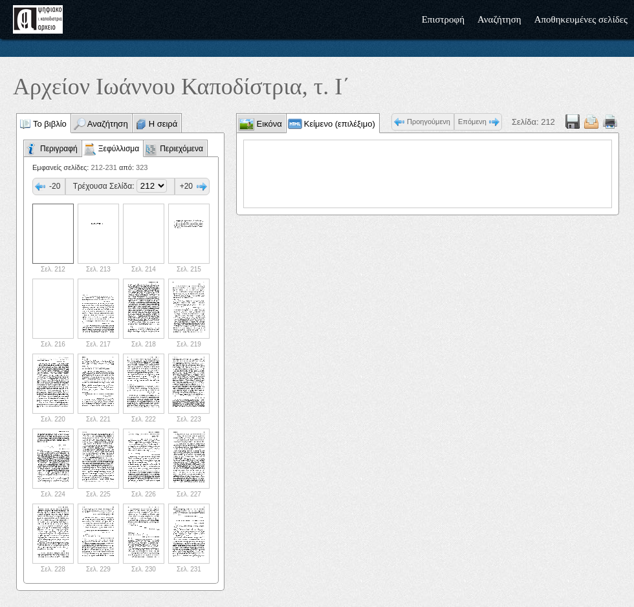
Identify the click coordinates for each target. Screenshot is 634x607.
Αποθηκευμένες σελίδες (581, 19)
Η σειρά (163, 124)
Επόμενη (472, 121)
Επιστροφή (443, 19)
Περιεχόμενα (181, 148)
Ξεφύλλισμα (118, 148)
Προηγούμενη (428, 121)
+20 (186, 186)
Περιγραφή (59, 148)
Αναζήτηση (499, 19)
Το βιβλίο (50, 124)
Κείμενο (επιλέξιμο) (339, 124)
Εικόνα (268, 124)
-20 (54, 186)
